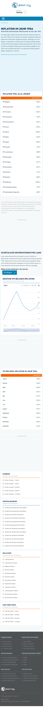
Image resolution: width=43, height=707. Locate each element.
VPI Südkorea (7, 182)
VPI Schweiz (6, 172)
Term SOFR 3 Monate (28, 648)
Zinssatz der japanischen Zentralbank (14, 525)
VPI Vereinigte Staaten (10, 187)
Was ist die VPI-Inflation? (8, 673)
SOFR (24, 662)
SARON (24, 657)
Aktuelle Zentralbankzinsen (9, 657)
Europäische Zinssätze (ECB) (9, 664)
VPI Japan (6, 142)
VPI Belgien (6, 102)
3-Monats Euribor (6, 646)
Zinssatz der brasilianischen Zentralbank (14, 511)
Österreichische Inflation (10, 594)
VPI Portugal (6, 162)
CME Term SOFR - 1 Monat (11, 611)
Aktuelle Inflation (27, 673)
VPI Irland (6, 127)
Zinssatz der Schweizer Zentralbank (13, 542)
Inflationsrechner (8, 559)
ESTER (24, 660)
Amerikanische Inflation (10, 563)
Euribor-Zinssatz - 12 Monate (11, 494)
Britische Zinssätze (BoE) (8, 662)
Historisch (4, 23)
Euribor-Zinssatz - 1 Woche (11, 480)
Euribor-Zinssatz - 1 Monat (11, 483)
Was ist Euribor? (6, 641)
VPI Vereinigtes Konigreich (11, 192)
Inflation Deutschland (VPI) (9, 676)
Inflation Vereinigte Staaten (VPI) (10, 678)
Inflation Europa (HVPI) (29, 680)
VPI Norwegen (7, 157)
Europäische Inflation (9, 580)
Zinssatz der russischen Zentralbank (13, 539)
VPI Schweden (7, 167)
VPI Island (6, 132)
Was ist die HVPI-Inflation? (30, 676)
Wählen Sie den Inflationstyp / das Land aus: (14, 269)
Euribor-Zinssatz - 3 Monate (11, 487)
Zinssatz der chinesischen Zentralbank (14, 518)
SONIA (24, 664)
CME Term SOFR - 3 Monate (11, 614)
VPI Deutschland (8, 107)
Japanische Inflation (9, 587)
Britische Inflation (8, 570)
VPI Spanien (6, 177)
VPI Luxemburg (7, 152)
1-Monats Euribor (6, 644)
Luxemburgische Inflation (10, 590)
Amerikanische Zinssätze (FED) (10, 660)
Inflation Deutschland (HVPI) (30, 678)
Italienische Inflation (9, 583)
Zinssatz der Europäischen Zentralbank (14, 521)
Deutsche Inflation (8, 577)
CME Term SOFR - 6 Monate (11, 618)
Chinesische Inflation (9, 573)
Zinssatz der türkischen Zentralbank (13, 546)
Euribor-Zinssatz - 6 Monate (11, 490)
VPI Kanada (6, 147)
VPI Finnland (7, 112)
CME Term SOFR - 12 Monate (11, 621)
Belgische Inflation (9, 566)
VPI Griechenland (8, 122)
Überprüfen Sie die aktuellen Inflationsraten (14, 54)
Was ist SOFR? (26, 641)
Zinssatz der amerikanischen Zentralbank (15, 507)
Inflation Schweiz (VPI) (8, 680)
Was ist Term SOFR (27, 644)
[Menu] (3, 19)
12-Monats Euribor (7, 648)
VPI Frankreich (7, 117)
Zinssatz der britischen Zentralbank (13, 514)
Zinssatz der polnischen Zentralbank (13, 535)
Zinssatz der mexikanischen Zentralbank (14, 532)
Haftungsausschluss (6, 696)
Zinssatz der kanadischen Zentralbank (14, 528)
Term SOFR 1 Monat (28, 646)
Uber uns (16, 696)
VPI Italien (6, 137)
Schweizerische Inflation (10, 597)
